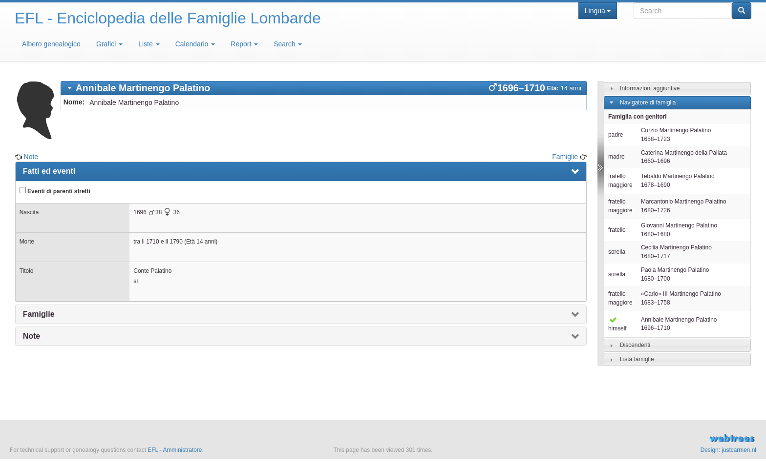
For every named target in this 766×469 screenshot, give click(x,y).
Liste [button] (148, 44)
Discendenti (635, 345)
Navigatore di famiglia (648, 102)
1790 (176, 241)
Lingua (598, 11)
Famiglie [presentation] (39, 314)
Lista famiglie (637, 359)
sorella (616, 251)
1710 (152, 241)
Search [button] (288, 44)
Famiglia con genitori (637, 116)
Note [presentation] (32, 336)
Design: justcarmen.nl (728, 450)
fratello (617, 229)
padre (615, 134)
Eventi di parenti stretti (55, 191)
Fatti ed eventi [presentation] (49, 171)
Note (31, 157)
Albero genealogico (51, 44)
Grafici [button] (109, 44)
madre (616, 156)
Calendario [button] (195, 44)
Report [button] (244, 44)
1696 (139, 212)
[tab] (324, 88)
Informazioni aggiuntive (650, 88)
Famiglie (565, 157)
